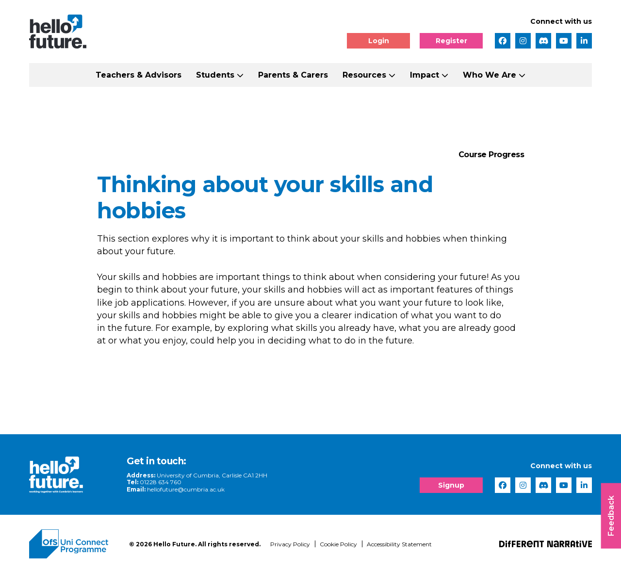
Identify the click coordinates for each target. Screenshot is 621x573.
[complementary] (516, 500)
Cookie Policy (338, 544)
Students (215, 75)
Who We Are (489, 75)
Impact (424, 75)
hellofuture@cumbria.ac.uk (186, 489)
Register (451, 40)
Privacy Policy (290, 544)
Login (378, 40)
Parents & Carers (293, 75)
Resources (364, 75)
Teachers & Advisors (138, 75)
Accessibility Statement (399, 544)
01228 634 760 (160, 482)
